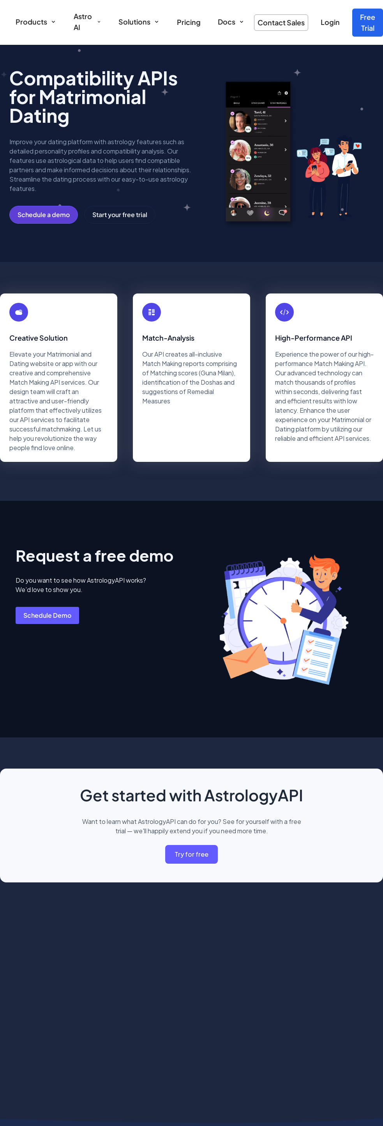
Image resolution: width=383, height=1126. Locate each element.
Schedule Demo (47, 615)
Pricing (189, 22)
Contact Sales (281, 22)
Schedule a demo (44, 214)
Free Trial (367, 22)
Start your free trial (119, 214)
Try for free (191, 854)
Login (330, 22)
